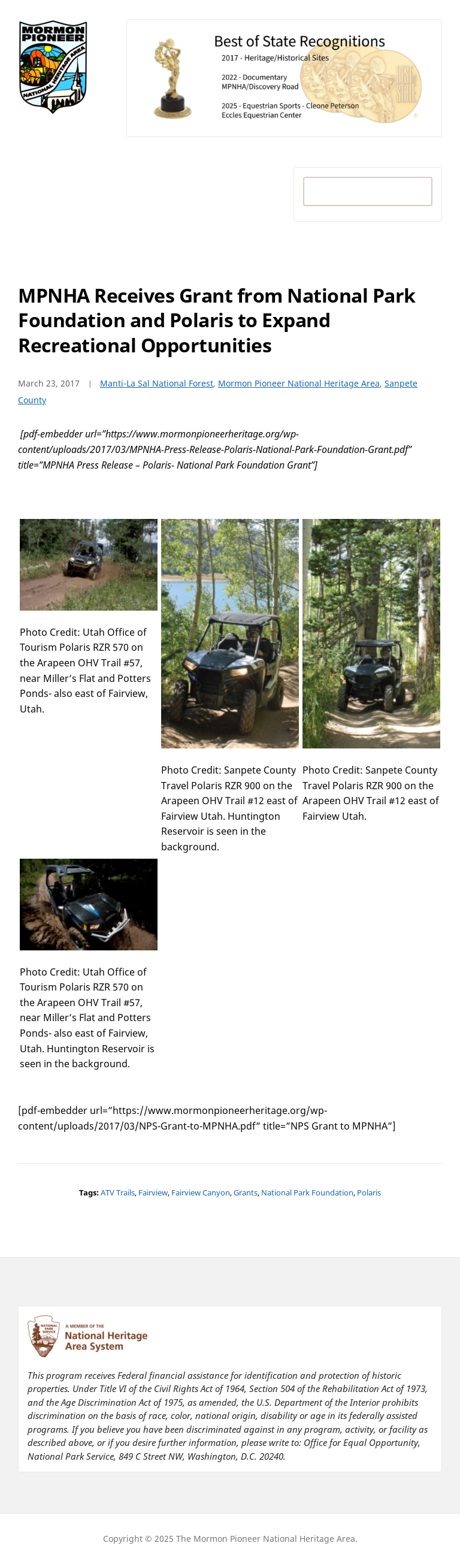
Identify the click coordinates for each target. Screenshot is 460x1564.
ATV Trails (118, 1192)
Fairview (153, 1192)
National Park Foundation (307, 1192)
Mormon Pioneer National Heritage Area (299, 383)
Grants (246, 1192)
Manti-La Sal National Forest (156, 383)
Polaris (369, 1192)
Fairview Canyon (200, 1192)
